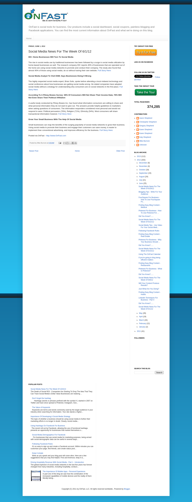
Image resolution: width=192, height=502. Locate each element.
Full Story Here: (104, 70)
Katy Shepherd (145, 137)
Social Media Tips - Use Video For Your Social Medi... (150, 226)
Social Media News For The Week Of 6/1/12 (149, 308)
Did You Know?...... (146, 216)
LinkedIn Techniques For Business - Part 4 (148, 299)
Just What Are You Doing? (149, 289)
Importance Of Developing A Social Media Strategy (50, 416)
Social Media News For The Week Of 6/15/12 (149, 250)
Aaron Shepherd (145, 118)
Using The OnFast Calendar (149, 254)
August (142, 177)
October (142, 170)
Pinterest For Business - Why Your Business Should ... (150, 241)
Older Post (120, 151)
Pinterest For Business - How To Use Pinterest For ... (150, 212)
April (141, 317)
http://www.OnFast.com (56, 136)
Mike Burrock (144, 141)
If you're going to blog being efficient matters (149, 259)
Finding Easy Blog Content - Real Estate (149, 235)
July (141, 180)
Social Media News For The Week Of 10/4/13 (48, 389)
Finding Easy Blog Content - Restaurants (149, 264)
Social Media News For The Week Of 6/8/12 (149, 279)
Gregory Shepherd (146, 126)
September (143, 173)
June (141, 183)
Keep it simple (37, 453)
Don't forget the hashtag (41, 398)
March (141, 320)
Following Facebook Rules (149, 231)
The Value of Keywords (41, 407)
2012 (139, 160)
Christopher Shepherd (148, 122)
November (143, 166)
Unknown (143, 145)
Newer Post (33, 151)
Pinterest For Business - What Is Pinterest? (150, 270)
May (141, 313)
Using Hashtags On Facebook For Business (48, 426)
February (142, 323)
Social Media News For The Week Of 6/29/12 (149, 187)
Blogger (127, 489)
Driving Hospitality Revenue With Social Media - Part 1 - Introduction (57, 462)
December (143, 163)
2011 (139, 331)
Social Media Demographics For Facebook (48, 435)
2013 (139, 156)
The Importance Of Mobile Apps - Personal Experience (64, 471)
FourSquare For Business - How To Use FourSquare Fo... (149, 199)
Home (29, 38)
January (142, 327)
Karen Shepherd (145, 130)
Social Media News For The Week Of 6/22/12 (149, 221)
